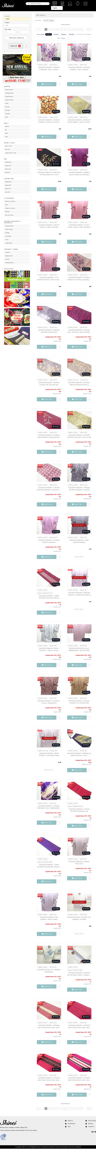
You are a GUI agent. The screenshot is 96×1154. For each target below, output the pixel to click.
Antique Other (8, 243)
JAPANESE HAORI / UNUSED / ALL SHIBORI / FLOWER (79, 918)
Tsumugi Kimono (9, 93)
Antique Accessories (10, 208)
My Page (90, 1123)
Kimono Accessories (10, 201)
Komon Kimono (9, 89)
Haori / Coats (8, 146)
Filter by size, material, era (16, 38)
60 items (56, 34)
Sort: (59, 38)
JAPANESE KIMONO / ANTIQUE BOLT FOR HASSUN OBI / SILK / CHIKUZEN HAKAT (49, 1027)
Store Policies (71, 1123)
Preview (56, 59)
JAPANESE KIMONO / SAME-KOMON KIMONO (79, 541)
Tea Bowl (7, 252)
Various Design (9, 229)
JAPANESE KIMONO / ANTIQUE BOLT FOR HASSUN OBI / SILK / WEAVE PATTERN (79, 1027)
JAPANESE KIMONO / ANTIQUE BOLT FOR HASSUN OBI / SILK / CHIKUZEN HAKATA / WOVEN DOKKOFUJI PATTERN (49, 1079)
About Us (70, 1120)
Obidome (7, 211)
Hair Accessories (9, 215)
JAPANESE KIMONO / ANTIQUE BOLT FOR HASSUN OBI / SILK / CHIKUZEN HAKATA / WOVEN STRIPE (79, 1079)
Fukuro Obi (8, 169)
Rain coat (7, 149)
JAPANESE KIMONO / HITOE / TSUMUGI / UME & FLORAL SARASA (49, 650)
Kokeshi (7, 259)
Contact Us (91, 1126)
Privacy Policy (92, 1120)
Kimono (7, 126)
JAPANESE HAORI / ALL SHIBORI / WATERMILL (49, 971)
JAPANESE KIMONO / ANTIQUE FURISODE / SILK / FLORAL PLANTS (49, 69)
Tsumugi (7, 232)
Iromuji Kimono (9, 96)
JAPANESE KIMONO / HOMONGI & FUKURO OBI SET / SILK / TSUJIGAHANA (79, 755)
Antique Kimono (9, 100)
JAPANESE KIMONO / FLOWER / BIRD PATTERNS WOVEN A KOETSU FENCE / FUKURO (79, 384)
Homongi (7, 110)
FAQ (69, 1126)
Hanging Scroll (9, 255)
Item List (42, 15)
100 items (71, 34)
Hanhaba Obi (8, 162)
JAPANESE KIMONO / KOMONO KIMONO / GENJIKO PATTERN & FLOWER (79, 594)
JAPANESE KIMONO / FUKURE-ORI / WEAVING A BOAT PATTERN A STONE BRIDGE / (79, 331)
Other (6, 136)
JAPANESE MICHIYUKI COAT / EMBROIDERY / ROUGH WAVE (79, 649)
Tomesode (7, 113)
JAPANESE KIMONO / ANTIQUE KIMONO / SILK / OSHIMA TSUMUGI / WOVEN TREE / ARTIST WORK (79, 69)
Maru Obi (7, 172)
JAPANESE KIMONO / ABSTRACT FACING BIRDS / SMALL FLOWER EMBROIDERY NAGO (79, 121)
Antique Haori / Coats (10, 152)
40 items (48, 34)
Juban (6, 117)
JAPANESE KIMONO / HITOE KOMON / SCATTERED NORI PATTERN (49, 755)
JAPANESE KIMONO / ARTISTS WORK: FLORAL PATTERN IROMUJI (49, 226)
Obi (6, 129)
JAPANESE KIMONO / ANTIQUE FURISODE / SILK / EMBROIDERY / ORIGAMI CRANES (49, 807)
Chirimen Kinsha (9, 226)
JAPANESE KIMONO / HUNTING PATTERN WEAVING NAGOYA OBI (79, 436)
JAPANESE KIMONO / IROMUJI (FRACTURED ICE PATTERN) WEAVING (79, 174)
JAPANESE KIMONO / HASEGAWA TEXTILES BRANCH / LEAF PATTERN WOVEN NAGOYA (49, 174)
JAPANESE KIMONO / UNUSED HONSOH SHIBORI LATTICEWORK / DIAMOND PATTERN (49, 489)
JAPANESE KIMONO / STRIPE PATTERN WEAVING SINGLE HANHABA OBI (49, 597)
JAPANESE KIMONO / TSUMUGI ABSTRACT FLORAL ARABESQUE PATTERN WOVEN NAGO (79, 279)
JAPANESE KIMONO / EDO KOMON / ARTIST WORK (49, 918)
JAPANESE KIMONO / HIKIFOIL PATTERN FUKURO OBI (49, 331)
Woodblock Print (9, 262)
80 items (63, 34)
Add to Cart (48, 84)
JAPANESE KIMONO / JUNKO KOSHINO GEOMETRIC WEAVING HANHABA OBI (49, 866)
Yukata (6, 103)
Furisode (7, 106)
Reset (26, 46)
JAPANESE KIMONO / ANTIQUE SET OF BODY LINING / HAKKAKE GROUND (79, 974)
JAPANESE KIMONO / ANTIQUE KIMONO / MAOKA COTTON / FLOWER (49, 121)
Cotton (6, 239)
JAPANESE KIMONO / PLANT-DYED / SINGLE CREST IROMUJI (79, 226)
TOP (37, 15)
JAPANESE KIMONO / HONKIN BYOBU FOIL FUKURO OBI (49, 383)
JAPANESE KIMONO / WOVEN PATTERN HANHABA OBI (79, 810)
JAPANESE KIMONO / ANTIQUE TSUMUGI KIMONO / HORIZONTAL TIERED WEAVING (48, 541)
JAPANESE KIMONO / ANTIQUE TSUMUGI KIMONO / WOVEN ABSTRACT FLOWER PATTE (79, 489)
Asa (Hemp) (8, 236)
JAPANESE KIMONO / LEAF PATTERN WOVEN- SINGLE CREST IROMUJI (49, 279)
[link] (25, 1136)
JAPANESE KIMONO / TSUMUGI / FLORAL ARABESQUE (48, 702)
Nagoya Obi (8, 165)
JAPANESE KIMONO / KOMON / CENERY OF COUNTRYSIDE (79, 702)
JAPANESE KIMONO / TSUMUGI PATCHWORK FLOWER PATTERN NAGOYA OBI (48, 436)
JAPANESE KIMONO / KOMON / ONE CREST (79, 863)
